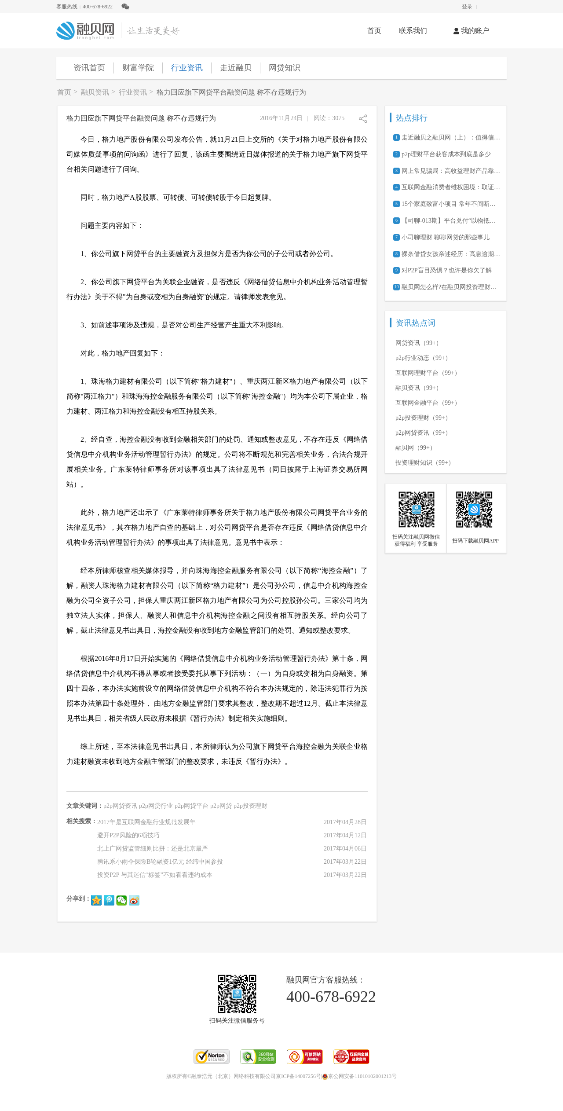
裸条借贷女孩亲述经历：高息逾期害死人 (451, 254)
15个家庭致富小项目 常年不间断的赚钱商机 (451, 204)
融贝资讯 (95, 92)
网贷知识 (284, 67)
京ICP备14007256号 (298, 1076)
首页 (374, 30)
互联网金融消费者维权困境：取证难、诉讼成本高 (451, 187)
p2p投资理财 (250, 806)
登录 (467, 7)
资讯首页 (89, 67)
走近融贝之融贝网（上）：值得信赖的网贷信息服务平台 (451, 137)
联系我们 (413, 30)
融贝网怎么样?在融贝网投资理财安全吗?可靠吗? (451, 287)
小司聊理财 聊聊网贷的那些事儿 (446, 237)
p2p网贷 (221, 806)
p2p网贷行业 (156, 806)
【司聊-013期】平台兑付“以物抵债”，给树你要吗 (451, 220)
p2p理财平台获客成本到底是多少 (446, 154)
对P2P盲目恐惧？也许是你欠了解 (447, 270)
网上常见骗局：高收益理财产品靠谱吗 (451, 171)
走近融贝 (236, 67)
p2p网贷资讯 (120, 806)
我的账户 (471, 30)
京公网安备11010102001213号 (359, 1076)
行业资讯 (187, 67)
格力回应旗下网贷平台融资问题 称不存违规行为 (231, 92)
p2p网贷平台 (191, 806)
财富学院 (138, 67)
